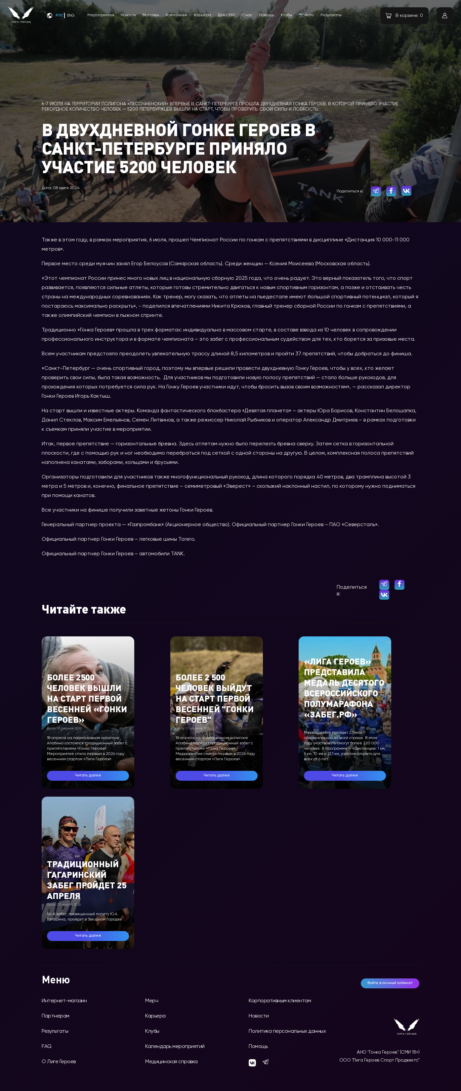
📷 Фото (306, 15)
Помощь (266, 15)
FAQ (47, 1046)
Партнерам (55, 1016)
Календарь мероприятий (175, 1046)
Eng (70, 16)
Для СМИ (226, 15)
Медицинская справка (171, 1062)
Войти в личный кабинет (390, 983)
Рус (59, 16)
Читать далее (88, 775)
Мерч (151, 1001)
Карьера (202, 15)
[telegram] (376, 191)
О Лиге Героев (59, 1062)
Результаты (331, 15)
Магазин (151, 15)
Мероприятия (100, 15)
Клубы (286, 15)
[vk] (406, 191)
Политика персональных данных (287, 1031)
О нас (246, 15)
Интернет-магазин (64, 1001)
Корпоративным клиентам (280, 1001)
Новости (128, 15)
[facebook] (391, 191)
